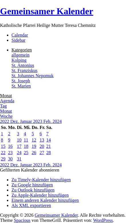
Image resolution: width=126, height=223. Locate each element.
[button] (29, 170)
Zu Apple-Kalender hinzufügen (40, 195)
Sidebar (18, 40)
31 (19, 158)
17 (19, 146)
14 (48, 140)
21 (48, 146)
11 (26, 140)
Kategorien (21, 49)
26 (34, 152)
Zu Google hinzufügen (32, 184)
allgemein (20, 55)
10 (19, 140)
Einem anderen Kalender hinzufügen (45, 200)
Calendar (19, 35)
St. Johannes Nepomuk (32, 75)
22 (3, 152)
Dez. (15, 121)
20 (42, 146)
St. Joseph (20, 80)
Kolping (18, 60)
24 (19, 152)
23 (10, 152)
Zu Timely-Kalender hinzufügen (41, 179)
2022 (5, 121)
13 (42, 140)
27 (42, 152)
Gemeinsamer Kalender (46, 11)
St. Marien (21, 85)
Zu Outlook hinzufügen (32, 190)
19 (34, 146)
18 (26, 146)
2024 (57, 121)
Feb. (48, 121)
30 (10, 158)
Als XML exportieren (31, 205)
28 (48, 152)
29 (3, 158)
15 (3, 146)
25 (26, 152)
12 (34, 140)
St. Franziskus (24, 70)
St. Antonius (22, 65)
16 (10, 146)
